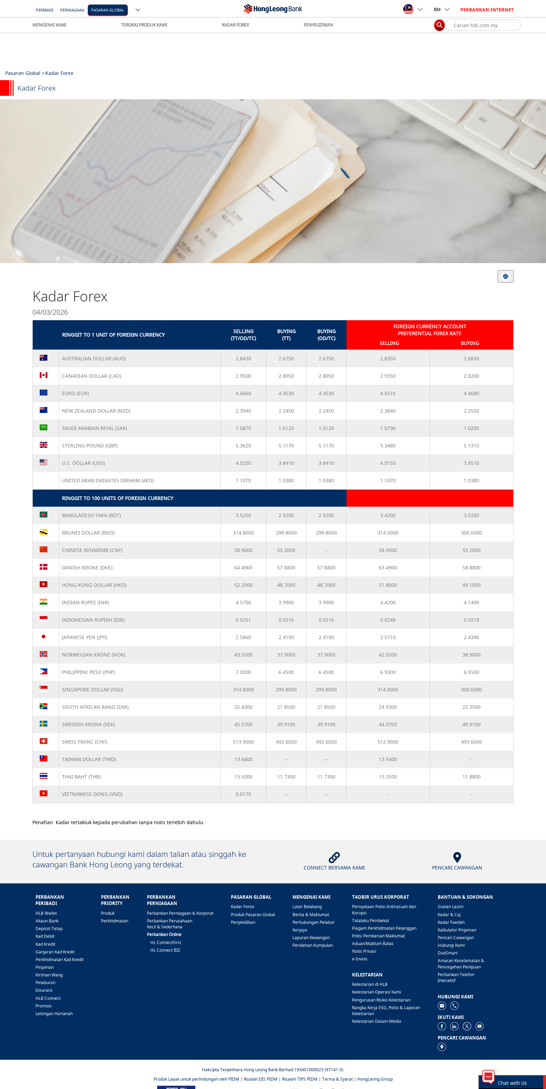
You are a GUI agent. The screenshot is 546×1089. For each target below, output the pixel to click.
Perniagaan (72, 10)
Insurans (44, 990)
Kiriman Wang (49, 975)
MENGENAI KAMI (49, 25)
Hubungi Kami (451, 945)
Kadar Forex (242, 907)
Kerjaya (299, 930)
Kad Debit (45, 936)
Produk (108, 913)
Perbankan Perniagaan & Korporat (180, 913)
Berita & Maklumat (310, 915)
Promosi (44, 1006)
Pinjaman (45, 967)
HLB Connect (48, 998)
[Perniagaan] (72, 9)
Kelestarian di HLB (370, 984)
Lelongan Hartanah (54, 1014)
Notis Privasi (364, 951)
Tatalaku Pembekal (370, 920)
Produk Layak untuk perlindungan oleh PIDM (196, 1079)
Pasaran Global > (25, 73)
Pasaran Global (107, 10)
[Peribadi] (44, 9)
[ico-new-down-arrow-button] (138, 10)
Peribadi (44, 10)
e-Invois (359, 959)
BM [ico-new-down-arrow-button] (442, 9)
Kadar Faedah (451, 922)
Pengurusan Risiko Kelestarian (381, 1000)
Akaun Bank (47, 921)
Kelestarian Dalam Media (376, 1021)
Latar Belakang (307, 907)
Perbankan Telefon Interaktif (456, 977)
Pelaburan (45, 983)
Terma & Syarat (337, 1079)
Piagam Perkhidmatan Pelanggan (384, 928)
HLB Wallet (46, 913)
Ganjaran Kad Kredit (55, 952)
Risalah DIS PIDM (261, 1079)
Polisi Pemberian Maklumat (378, 936)
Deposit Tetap (49, 928)
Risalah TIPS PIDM (300, 1079)
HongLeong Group (375, 1079)
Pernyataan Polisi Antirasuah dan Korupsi (384, 909)
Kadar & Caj (449, 915)
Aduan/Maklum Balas (372, 943)
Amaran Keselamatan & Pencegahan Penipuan (461, 963)
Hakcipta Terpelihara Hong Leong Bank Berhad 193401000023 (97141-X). (273, 1070)
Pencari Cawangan (456, 938)
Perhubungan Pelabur (313, 922)
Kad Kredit (45, 944)
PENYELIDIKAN (318, 25)
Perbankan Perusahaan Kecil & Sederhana (169, 924)
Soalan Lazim (450, 907)
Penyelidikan (243, 922)
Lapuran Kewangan (311, 938)
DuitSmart (448, 953)
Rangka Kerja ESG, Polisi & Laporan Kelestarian (386, 1011)
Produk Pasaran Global (253, 915)
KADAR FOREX (235, 25)
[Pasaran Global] (108, 9)
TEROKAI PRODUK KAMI (144, 25)
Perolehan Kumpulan (312, 945)
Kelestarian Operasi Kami (376, 992)
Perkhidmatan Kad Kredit (60, 960)
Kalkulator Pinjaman (457, 930)
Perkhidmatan (114, 921)
